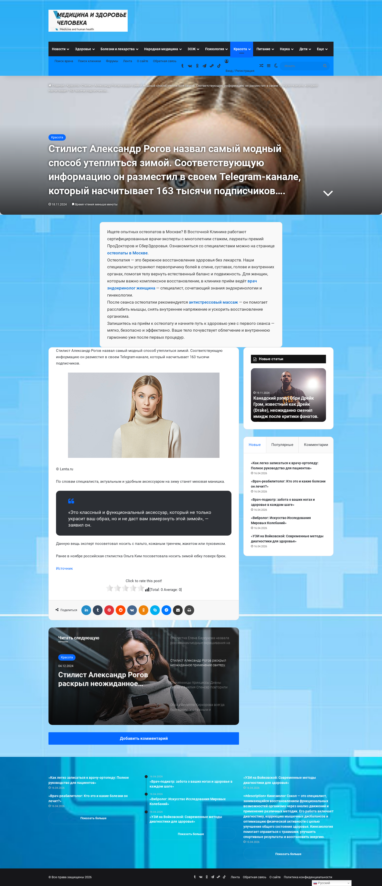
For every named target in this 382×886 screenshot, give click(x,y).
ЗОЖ (192, 49)
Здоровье (83, 49)
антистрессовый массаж (213, 302)
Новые (255, 445)
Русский (321, 883)
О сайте (142, 61)
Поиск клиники (89, 61)
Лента (127, 61)
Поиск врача (64, 61)
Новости (59, 49)
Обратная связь (164, 61)
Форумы (112, 61)
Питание (263, 49)
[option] (143, 676)
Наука (285, 49)
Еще (320, 49)
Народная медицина (161, 49)
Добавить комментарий (144, 738)
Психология (214, 49)
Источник (64, 568)
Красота (240, 49)
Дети (303, 49)
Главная (56, 85)
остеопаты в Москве (127, 252)
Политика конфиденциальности (308, 877)
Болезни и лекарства (118, 49)
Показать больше (93, 818)
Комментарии (316, 445)
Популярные (282, 445)
